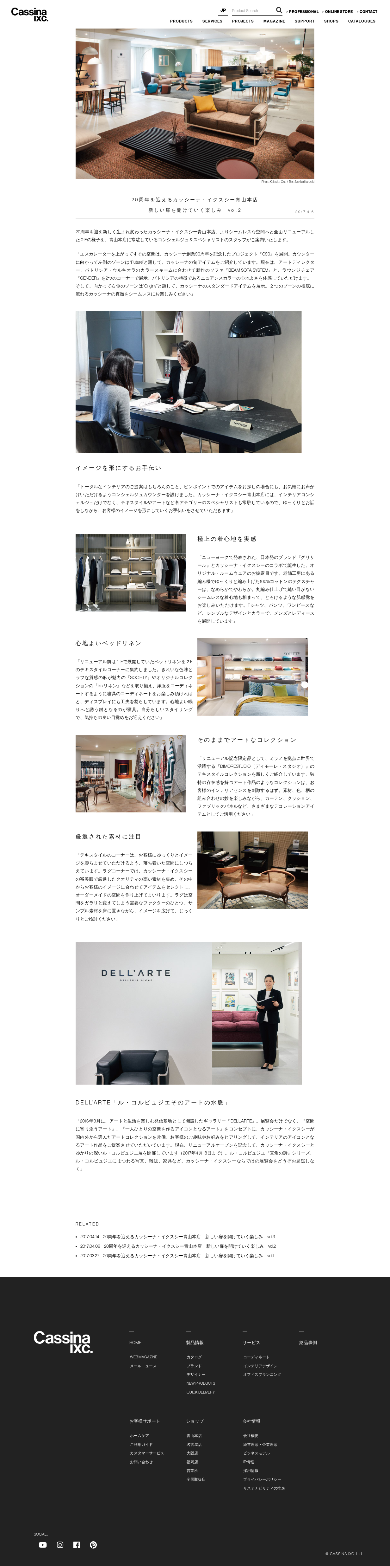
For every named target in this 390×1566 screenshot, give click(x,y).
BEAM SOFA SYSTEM (248, 270)
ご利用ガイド (141, 1444)
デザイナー (196, 1374)
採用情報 (250, 1470)
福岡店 (192, 1462)
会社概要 (250, 1435)
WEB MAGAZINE (143, 1357)
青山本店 (194, 1435)
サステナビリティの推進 (264, 1488)
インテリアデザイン (260, 1366)
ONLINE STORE (339, 12)
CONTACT (369, 12)
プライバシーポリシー (262, 1479)
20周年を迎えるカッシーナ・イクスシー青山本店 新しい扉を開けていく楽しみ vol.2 (178, 1246)
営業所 (192, 1470)
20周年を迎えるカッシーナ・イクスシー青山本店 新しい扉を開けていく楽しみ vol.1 (177, 1255)
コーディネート (256, 1357)
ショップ (195, 1421)
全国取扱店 (196, 1479)
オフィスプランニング (262, 1374)
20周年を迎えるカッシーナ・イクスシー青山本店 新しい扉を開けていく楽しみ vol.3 (177, 1236)
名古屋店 (194, 1444)
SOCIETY (138, 677)
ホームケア (139, 1435)
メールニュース (143, 1366)
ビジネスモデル (256, 1453)
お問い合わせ (141, 1462)
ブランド (194, 1366)
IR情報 (248, 1462)
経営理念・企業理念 (260, 1444)
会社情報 (251, 1421)
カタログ (194, 1357)
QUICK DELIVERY (201, 1392)
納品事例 (308, 1342)
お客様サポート (144, 1421)
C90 (266, 253)
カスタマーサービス (147, 1453)
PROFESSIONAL (304, 12)
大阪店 (192, 1453)
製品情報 (195, 1342)
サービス (251, 1342)
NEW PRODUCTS (201, 1383)
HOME (135, 1342)
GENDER (88, 278)
